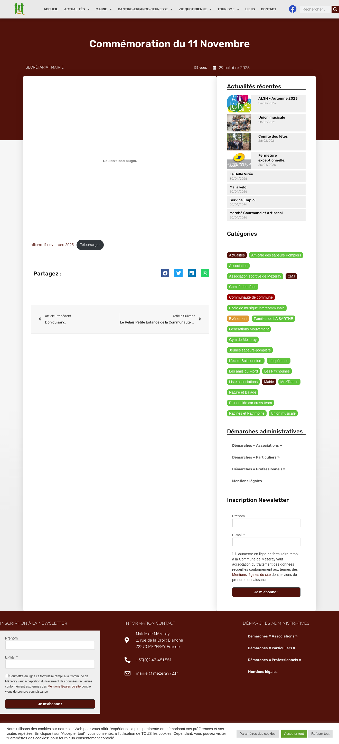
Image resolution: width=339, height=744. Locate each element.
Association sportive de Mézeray (255, 276)
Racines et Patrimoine (246, 414)
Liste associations (243, 382)
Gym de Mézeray (243, 340)
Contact (268, 9)
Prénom (238, 516)
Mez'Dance (289, 382)
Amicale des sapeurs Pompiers (276, 255)
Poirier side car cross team (250, 403)
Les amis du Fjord (243, 371)
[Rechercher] (335, 9)
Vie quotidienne (194, 9)
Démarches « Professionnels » (259, 470)
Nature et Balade (242, 393)
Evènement (238, 319)
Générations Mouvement (248, 329)
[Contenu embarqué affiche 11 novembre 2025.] (120, 161)
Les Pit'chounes (276, 371)
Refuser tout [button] (320, 734)
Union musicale (271, 117)
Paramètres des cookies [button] (257, 734)
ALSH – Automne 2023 (278, 98)
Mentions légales (247, 481)
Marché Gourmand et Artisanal (256, 213)
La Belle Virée (241, 174)
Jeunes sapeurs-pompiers (249, 350)
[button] (165, 273)
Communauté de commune (250, 297)
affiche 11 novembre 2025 (52, 245)
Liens (250, 9)
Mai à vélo (238, 187)
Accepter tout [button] (294, 734)
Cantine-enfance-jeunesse (145, 9)
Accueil (51, 9)
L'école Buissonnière (245, 361)
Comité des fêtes (273, 136)
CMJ (291, 276)
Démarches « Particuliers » (256, 458)
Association (238, 266)
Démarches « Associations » (257, 446)
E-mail (238, 535)
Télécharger (90, 245)
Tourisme (228, 9)
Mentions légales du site (251, 575)
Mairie (104, 9)
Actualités (76, 9)
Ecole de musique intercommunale (256, 308)
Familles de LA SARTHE (273, 319)
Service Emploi (243, 200)
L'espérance (278, 361)
